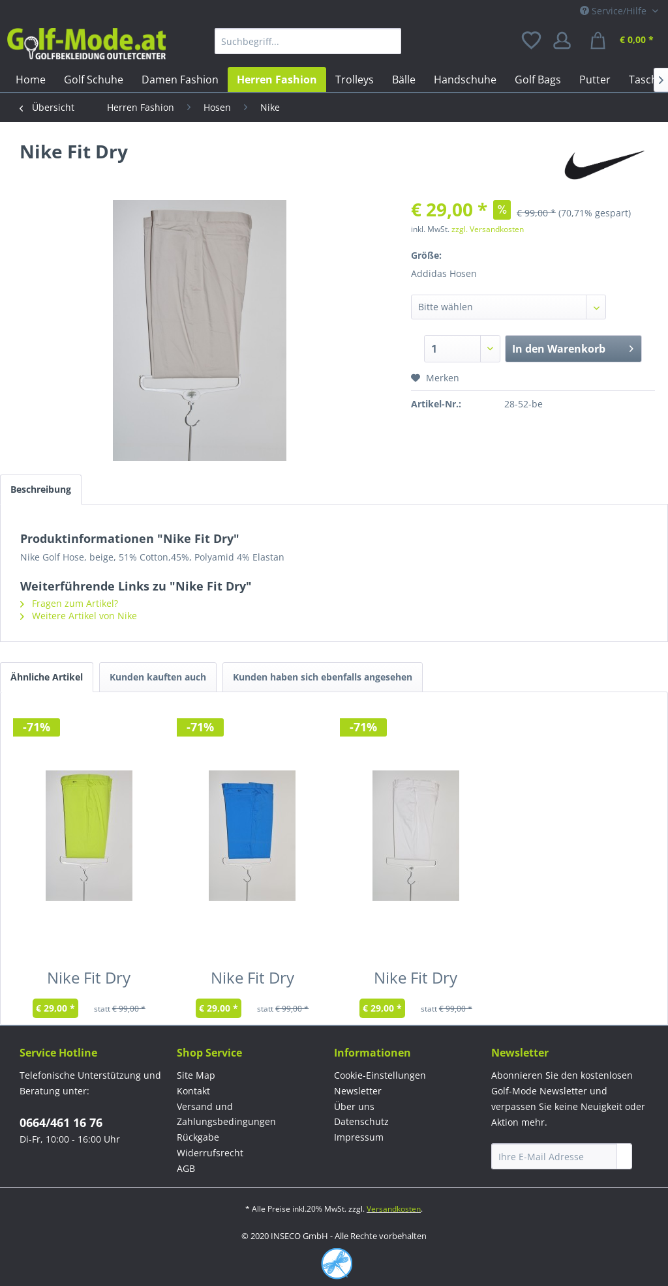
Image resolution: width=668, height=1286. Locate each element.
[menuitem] (308, 41)
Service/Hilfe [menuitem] (614, 11)
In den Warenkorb (572, 347)
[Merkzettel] (532, 41)
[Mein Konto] (566, 41)
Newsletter (358, 1091)
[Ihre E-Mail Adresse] (554, 1156)
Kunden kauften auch (158, 677)
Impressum (359, 1137)
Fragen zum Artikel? (69, 603)
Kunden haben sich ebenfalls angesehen (322, 677)
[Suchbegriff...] (308, 41)
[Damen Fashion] (180, 79)
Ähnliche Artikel (46, 677)
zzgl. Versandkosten (487, 229)
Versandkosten (394, 1208)
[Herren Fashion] (277, 79)
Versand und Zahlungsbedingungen (226, 1114)
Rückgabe (198, 1137)
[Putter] (595, 79)
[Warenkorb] (623, 41)
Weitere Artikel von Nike (78, 615)
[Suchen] (388, 41)
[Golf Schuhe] (93, 79)
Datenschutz (361, 1121)
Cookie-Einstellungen (380, 1075)
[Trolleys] (354, 79)
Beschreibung (40, 489)
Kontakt (193, 1091)
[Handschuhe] (465, 79)
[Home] (31, 79)
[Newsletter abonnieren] (624, 1156)
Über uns (354, 1106)
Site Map (196, 1075)
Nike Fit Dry (88, 980)
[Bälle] (404, 79)
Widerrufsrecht (210, 1153)
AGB (186, 1168)
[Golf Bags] (538, 79)
